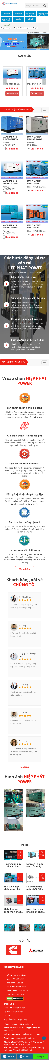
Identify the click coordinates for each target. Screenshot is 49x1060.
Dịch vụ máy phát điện (13, 362)
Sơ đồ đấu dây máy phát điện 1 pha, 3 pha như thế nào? (35, 890)
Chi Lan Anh (24, 741)
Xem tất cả (24, 767)
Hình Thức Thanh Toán (16, 986)
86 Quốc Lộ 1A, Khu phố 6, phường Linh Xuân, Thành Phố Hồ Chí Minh (24, 1048)
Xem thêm (9, 92)
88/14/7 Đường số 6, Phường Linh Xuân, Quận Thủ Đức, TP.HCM (24, 1043)
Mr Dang (22, 625)
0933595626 (35, 1034)
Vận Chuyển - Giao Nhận (17, 990)
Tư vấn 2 (25, 1056)
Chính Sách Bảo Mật (15, 994)
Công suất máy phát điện (14, 1007)
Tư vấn (7, 1015)
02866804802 (14, 1034)
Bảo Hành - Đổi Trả (15, 982)
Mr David (23, 712)
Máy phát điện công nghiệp (16, 109)
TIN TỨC (24, 845)
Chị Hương (23, 684)
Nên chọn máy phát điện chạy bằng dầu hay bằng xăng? (34, 913)
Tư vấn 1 (8, 1056)
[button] (44, 82)
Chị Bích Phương (26, 597)
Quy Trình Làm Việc (15, 978)
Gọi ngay (40, 1056)
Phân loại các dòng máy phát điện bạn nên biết (12, 913)
